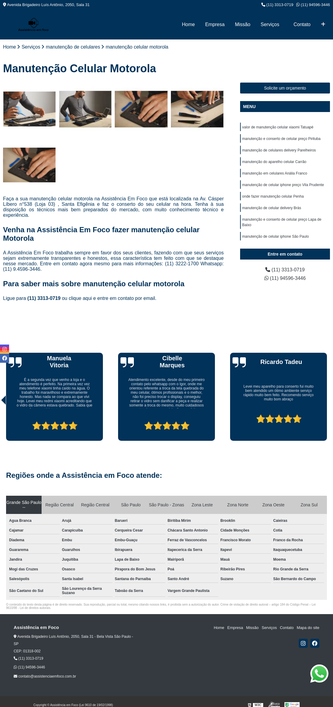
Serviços (270, 24)
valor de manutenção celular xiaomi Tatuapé (278, 127)
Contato (302, 24)
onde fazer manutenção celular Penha (273, 196)
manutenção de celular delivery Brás (271, 208)
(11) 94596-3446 (313, 4)
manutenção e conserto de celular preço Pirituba (281, 139)
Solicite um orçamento (285, 88)
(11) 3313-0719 (277, 4)
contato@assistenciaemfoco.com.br (45, 676)
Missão (242, 24)
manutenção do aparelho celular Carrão (274, 162)
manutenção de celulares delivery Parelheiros (279, 150)
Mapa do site (308, 627)
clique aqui (80, 298)
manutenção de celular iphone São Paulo (275, 236)
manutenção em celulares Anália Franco (274, 173)
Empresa (215, 24)
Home (188, 24)
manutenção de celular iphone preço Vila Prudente (283, 185)
